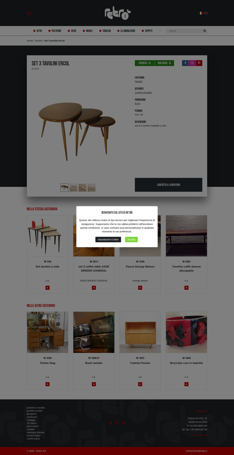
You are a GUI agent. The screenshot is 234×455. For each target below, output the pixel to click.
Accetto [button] (131, 239)
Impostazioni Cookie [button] (108, 239)
